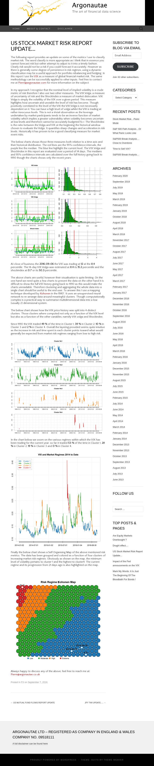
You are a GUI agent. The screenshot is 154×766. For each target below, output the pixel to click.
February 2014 (120, 432)
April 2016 (118, 345)
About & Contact (39, 28)
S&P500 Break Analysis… (126, 154)
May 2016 (118, 339)
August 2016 (119, 322)
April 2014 (118, 421)
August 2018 (119, 222)
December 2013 (121, 444)
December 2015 (121, 368)
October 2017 (120, 246)
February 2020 (120, 176)
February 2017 (120, 286)
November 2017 (121, 240)
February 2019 (120, 205)
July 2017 (118, 257)
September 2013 (121, 462)
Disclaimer (65, 28)
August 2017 (119, 251)
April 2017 (118, 275)
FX (22, 682)
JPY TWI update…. (95, 703)
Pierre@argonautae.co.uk (25, 674)
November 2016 (121, 304)
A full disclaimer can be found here (30, 743)
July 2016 (118, 327)
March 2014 (119, 427)
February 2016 (120, 357)
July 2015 (118, 386)
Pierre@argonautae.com (32, 82)
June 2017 (118, 263)
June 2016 (118, 333)
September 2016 (121, 316)
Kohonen (45, 293)
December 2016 (121, 298)
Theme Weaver (114, 760)
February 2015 (120, 397)
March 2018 (119, 234)
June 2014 (118, 409)
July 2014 (118, 403)
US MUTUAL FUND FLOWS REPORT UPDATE (33, 703)
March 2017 (119, 281)
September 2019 (121, 181)
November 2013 (121, 450)
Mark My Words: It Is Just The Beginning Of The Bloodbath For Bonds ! (126, 575)
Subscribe (125, 66)
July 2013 (118, 473)
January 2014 (120, 438)
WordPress (68, 760)
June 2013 (118, 479)
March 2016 (119, 351)
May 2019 (118, 193)
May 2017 (118, 269)
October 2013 (120, 456)
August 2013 (119, 468)
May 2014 (118, 415)
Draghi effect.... (120, 545)
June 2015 (118, 392)
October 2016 (120, 310)
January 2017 (120, 292)
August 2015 (119, 380)
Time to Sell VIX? (121, 148)
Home (16, 28)
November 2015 (121, 374)
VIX (36, 76)
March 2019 (119, 199)
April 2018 (118, 228)
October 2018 (120, 216)
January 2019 (120, 211)
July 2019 (118, 187)
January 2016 (120, 362)
